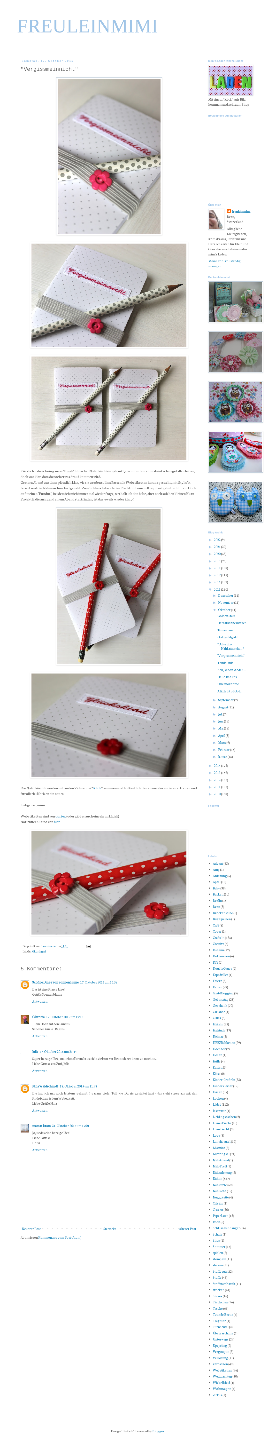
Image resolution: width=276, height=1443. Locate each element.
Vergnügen (221, 1351)
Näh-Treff (220, 1166)
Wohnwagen (222, 1388)
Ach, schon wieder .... (231, 669)
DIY (215, 962)
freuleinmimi (49, 946)
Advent (218, 863)
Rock (216, 1222)
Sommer (219, 1246)
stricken (218, 1289)
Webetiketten (222, 1370)
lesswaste (219, 1110)
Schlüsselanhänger (226, 1228)
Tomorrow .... (227, 630)
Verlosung (220, 1358)
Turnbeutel (221, 1326)
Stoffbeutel (221, 1271)
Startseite (109, 1228)
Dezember (226, 595)
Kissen (217, 1092)
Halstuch (219, 1030)
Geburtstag (221, 999)
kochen (218, 1098)
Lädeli (217, 1104)
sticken (218, 1265)
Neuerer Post (31, 1228)
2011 (217, 787)
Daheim (218, 950)
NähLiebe (219, 1191)
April (222, 735)
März (222, 742)
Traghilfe (219, 1320)
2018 (217, 568)
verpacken (220, 1364)
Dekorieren (221, 956)
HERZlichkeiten (224, 1042)
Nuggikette (221, 1197)
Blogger (158, 1431)
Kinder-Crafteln (224, 1079)
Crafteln (218, 937)
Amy (216, 869)
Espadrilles (220, 974)
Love (216, 1135)
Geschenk (220, 1005)
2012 (217, 779)
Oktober (224, 609)
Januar (223, 756)
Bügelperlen (222, 919)
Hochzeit (219, 1049)
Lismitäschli (221, 1129)
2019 (217, 561)
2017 (217, 575)
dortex (60, 815)
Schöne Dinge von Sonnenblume (55, 982)
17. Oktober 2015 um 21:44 (58, 1051)
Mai (221, 728)
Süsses (217, 1296)
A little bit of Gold (229, 691)
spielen (218, 1252)
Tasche (218, 1308)
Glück (217, 1017)
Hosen (217, 1055)
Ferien (217, 987)
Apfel (217, 882)
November (226, 602)
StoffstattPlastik (224, 1283)
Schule (217, 1234)
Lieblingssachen (224, 1116)
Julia (35, 1051)
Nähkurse (220, 1184)
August (223, 707)
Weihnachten (222, 1376)
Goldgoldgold (227, 637)
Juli (220, 714)
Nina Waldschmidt (45, 1086)
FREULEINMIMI (87, 26)
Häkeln (218, 1024)
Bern (216, 906)
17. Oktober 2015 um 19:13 (64, 1017)
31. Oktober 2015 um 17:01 (70, 1125)
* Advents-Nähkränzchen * (230, 646)
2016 (217, 582)
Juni (221, 721)
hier (57, 821)
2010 (217, 794)
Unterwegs (221, 1339)
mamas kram (41, 1125)
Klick (97, 787)
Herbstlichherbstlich (231, 622)
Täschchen (220, 1302)
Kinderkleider (223, 1086)
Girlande (219, 1011)
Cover (217, 931)
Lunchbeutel (221, 1141)
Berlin (217, 900)
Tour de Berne (223, 1314)
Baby (216, 888)
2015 (217, 589)
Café (216, 925)
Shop (216, 1240)
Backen (218, 894)
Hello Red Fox (227, 676)
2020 (217, 553)
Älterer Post (187, 1228)
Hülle (217, 1061)
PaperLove (220, 1215)
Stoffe (217, 1277)
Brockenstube (223, 913)
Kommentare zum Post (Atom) (59, 1237)
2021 (217, 546)
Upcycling (220, 1345)
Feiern (217, 980)
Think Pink (225, 662)
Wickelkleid (221, 1382)
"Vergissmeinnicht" (231, 655)
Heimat (218, 1036)
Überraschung (223, 1333)
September (226, 700)
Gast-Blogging (223, 993)
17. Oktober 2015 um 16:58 (98, 982)
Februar (224, 749)
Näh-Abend (221, 1160)
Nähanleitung (222, 1172)
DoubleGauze (222, 968)
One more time (228, 684)
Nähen (217, 1178)
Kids (216, 1073)
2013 (217, 772)
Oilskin (218, 1203)
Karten (217, 1067)
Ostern (218, 1209)
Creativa (218, 943)
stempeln (219, 1259)
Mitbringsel (38, 951)
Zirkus (217, 1395)
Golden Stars (226, 615)
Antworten (39, 1001)
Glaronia (38, 1017)
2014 (217, 765)
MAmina (219, 1147)
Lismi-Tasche (222, 1123)
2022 (217, 539)
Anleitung (220, 875)
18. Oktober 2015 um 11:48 (78, 1086)
